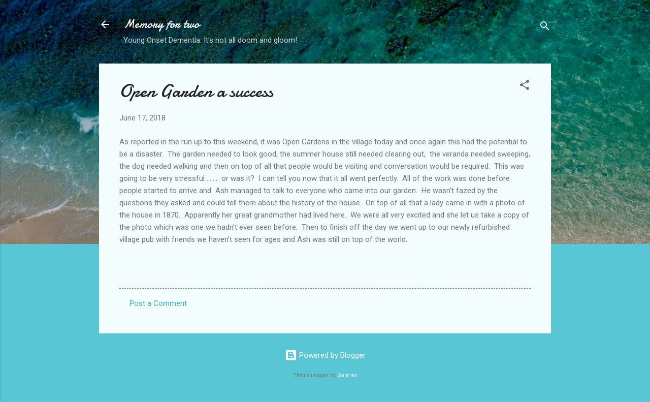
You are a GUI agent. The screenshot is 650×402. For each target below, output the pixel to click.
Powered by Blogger (325, 355)
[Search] (545, 27)
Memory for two (161, 24)
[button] (524, 87)
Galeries (347, 375)
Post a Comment (158, 303)
